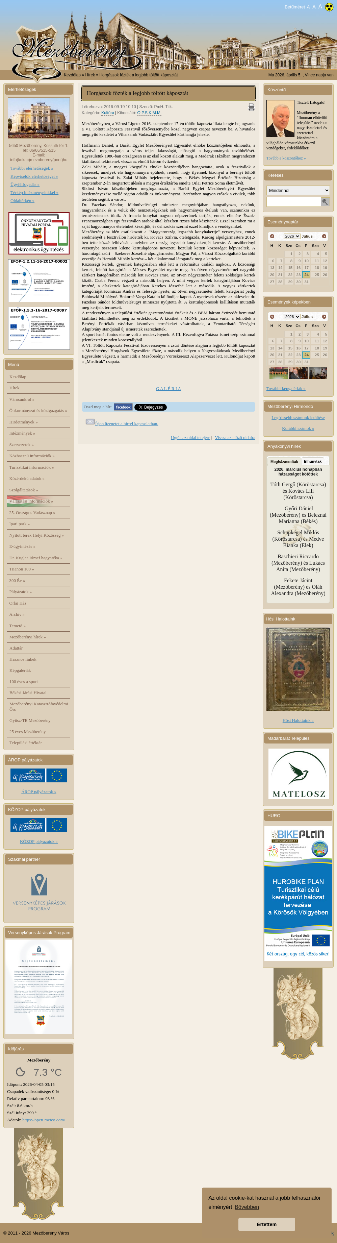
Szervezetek (21, 444)
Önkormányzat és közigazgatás (38, 410)
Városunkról (22, 399)
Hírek (14, 387)
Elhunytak (313, 461)
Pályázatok (20, 591)
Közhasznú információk (32, 455)
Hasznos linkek (22, 659)
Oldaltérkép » (22, 200)
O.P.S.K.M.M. (149, 113)
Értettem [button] (267, 1224)
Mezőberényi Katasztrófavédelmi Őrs (38, 706)
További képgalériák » (286, 388)
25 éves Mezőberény (27, 731)
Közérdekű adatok (27, 478)
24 (307, 275)
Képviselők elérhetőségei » (34, 176)
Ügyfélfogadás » (25, 184)
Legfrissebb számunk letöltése (298, 417)
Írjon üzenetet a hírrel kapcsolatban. (126, 423)
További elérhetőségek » (31, 168)
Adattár (16, 648)
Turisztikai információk (31, 467)
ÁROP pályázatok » (38, 791)
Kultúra (107, 113)
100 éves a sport (23, 681)
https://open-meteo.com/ (43, 1119)
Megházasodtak (284, 462)
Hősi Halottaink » (298, 720)
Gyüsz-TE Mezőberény (30, 720)
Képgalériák (20, 670)
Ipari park (19, 523)
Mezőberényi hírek (27, 636)
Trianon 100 (21, 568)
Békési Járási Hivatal (28, 692)
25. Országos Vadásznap (32, 512)
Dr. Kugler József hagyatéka (35, 557)
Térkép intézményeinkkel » (34, 192)
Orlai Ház (18, 603)
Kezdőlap (72, 75)
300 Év (17, 580)
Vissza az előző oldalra (235, 437)
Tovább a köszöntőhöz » (286, 158)
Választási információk (31, 501)
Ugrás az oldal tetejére (190, 437)
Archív (17, 614)
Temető (17, 625)
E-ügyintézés (22, 546)
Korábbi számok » (298, 428)
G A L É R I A (168, 388)
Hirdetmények (23, 421)
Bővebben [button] (247, 1207)
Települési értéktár (25, 742)
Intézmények (22, 433)
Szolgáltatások (23, 489)
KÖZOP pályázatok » (39, 841)
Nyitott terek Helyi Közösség (36, 535)
